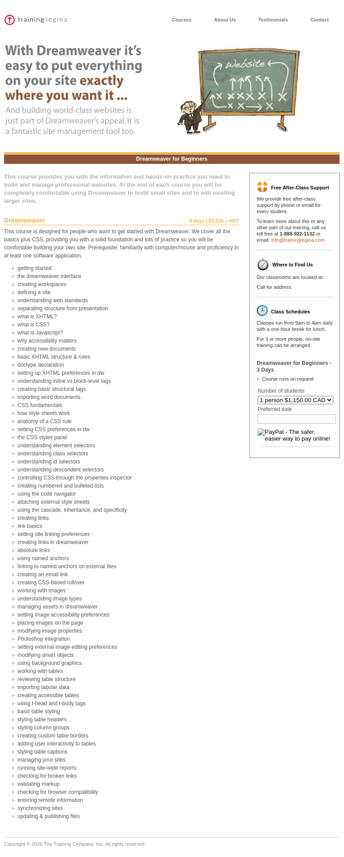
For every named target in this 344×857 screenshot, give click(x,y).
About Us (225, 19)
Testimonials (273, 19)
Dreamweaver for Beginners (171, 159)
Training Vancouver (41, 20)
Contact (319, 19)
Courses (182, 19)
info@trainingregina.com (297, 240)
